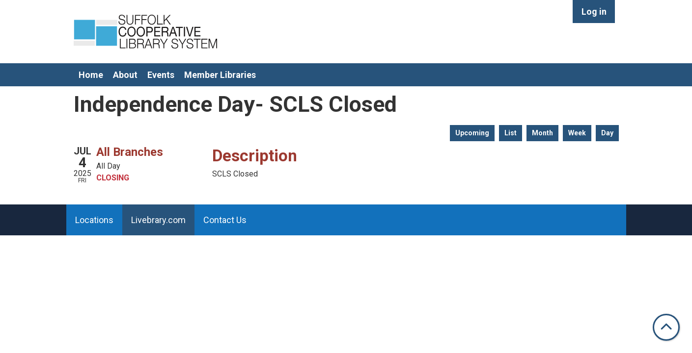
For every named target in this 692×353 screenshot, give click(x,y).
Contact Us (225, 220)
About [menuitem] (125, 75)
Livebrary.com (158, 220)
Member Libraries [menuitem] (220, 75)
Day (607, 133)
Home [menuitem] (91, 75)
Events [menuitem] (160, 75)
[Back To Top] (666, 327)
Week (577, 133)
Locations (94, 220)
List (510, 133)
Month (542, 133)
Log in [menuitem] (594, 11)
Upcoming (472, 133)
